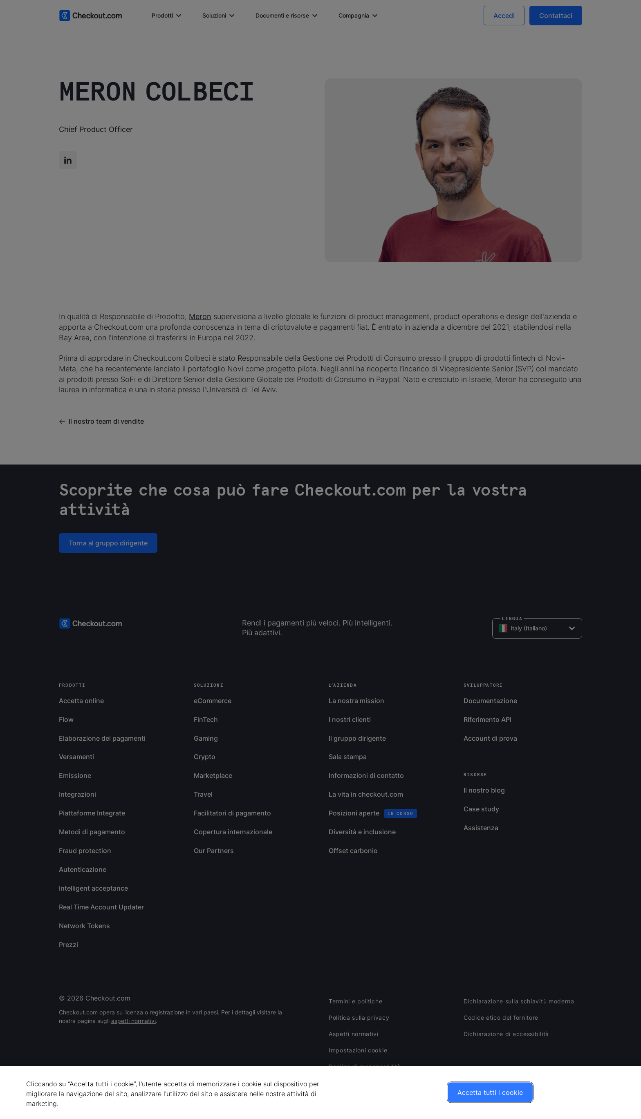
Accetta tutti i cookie (490, 1092)
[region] (320, 1092)
